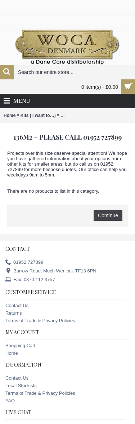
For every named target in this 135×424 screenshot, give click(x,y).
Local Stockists (21, 385)
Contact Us (16, 305)
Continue (108, 215)
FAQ (10, 400)
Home (9, 115)
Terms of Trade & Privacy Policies (40, 320)
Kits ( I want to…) (38, 115)
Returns (13, 313)
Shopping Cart (20, 345)
